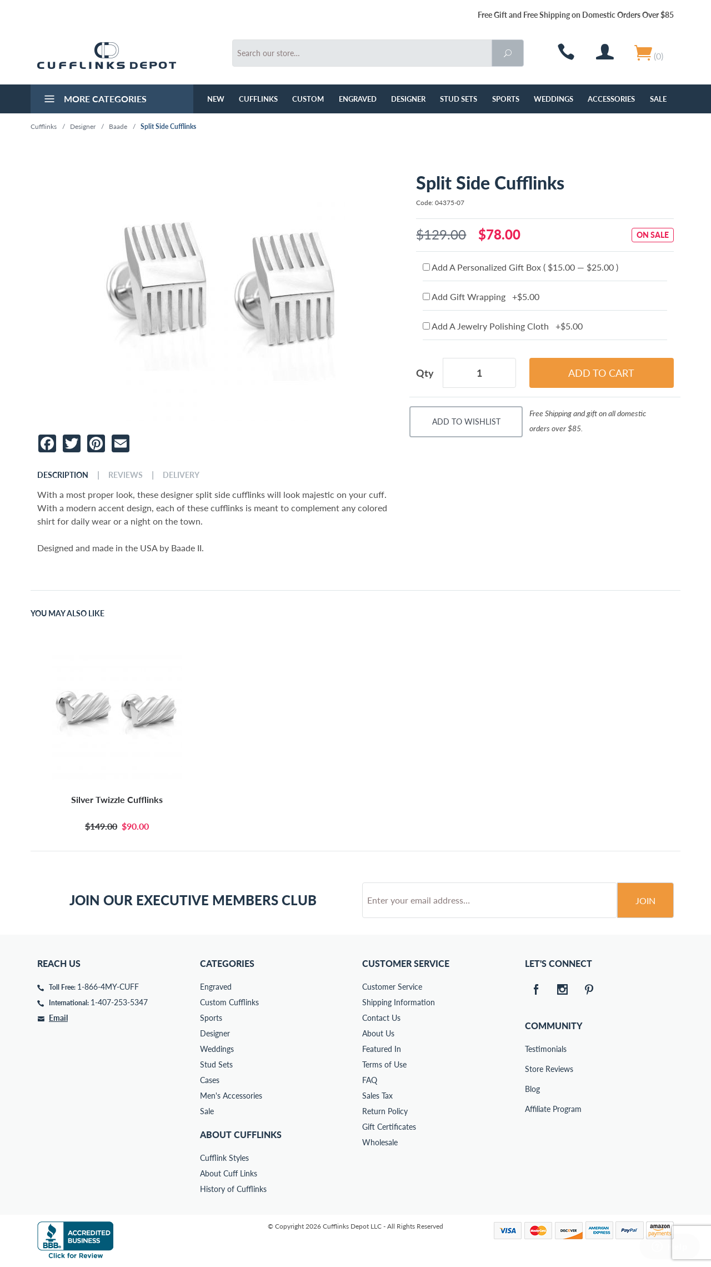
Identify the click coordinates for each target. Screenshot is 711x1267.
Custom (308, 98)
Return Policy (385, 1111)
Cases (209, 1080)
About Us (378, 1033)
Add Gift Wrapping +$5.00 (481, 296)
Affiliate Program (532, 1109)
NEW (215, 98)
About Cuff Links (228, 1173)
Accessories (611, 98)
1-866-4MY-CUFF (108, 986)
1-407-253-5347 (119, 1002)
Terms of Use (384, 1064)
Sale (658, 98)
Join (645, 900)
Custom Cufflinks (229, 1002)
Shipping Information (398, 1002)
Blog (532, 1089)
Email (58, 1017)
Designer (408, 98)
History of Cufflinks (233, 1189)
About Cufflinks (241, 1134)
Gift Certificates (389, 1126)
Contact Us (381, 1017)
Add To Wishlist (466, 421)
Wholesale (380, 1142)
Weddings (553, 98)
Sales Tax (377, 1095)
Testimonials (532, 1049)
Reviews (125, 475)
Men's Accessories (231, 1095)
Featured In (381, 1049)
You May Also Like (67, 613)
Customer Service (392, 986)
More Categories (94, 100)
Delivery (181, 475)
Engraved (358, 98)
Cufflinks (258, 98)
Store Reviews (532, 1069)
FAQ (369, 1080)
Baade (118, 126)
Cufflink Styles (224, 1158)
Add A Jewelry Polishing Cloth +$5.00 (503, 326)
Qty (425, 373)
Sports (505, 98)
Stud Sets (458, 98)
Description (62, 475)
